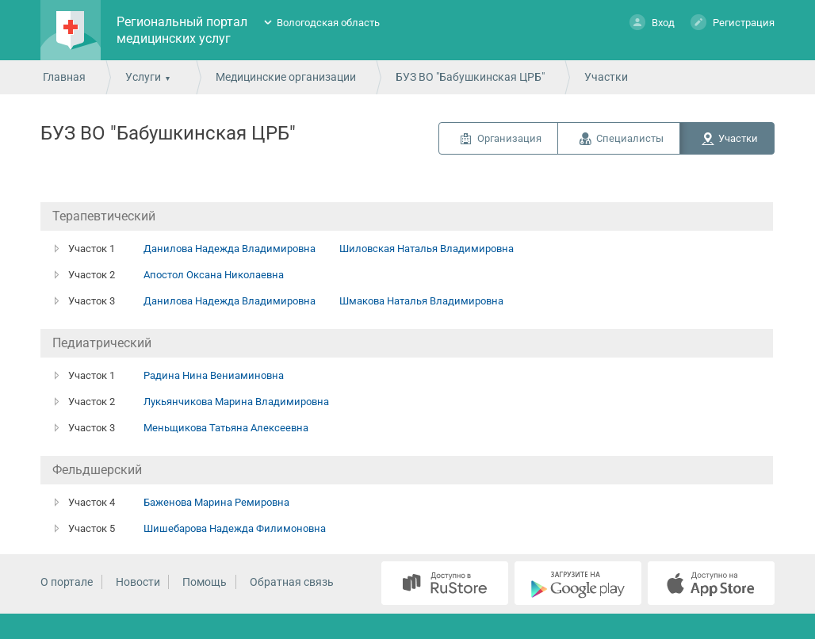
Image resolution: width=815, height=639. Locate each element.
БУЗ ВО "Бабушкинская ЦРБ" (470, 77)
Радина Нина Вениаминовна (213, 375)
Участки (738, 138)
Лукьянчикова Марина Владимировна (236, 402)
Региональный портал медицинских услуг (182, 30)
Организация (509, 138)
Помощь (204, 582)
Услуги (143, 77)
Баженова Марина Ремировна (216, 502)
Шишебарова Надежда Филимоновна (234, 528)
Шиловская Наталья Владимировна (426, 248)
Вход (652, 21)
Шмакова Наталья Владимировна (421, 301)
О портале (66, 582)
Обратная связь (292, 582)
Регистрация (733, 21)
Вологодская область (328, 23)
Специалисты (630, 138)
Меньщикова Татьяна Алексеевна (225, 428)
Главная (64, 77)
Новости (138, 582)
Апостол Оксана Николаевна (213, 275)
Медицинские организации (286, 77)
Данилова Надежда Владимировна (229, 248)
